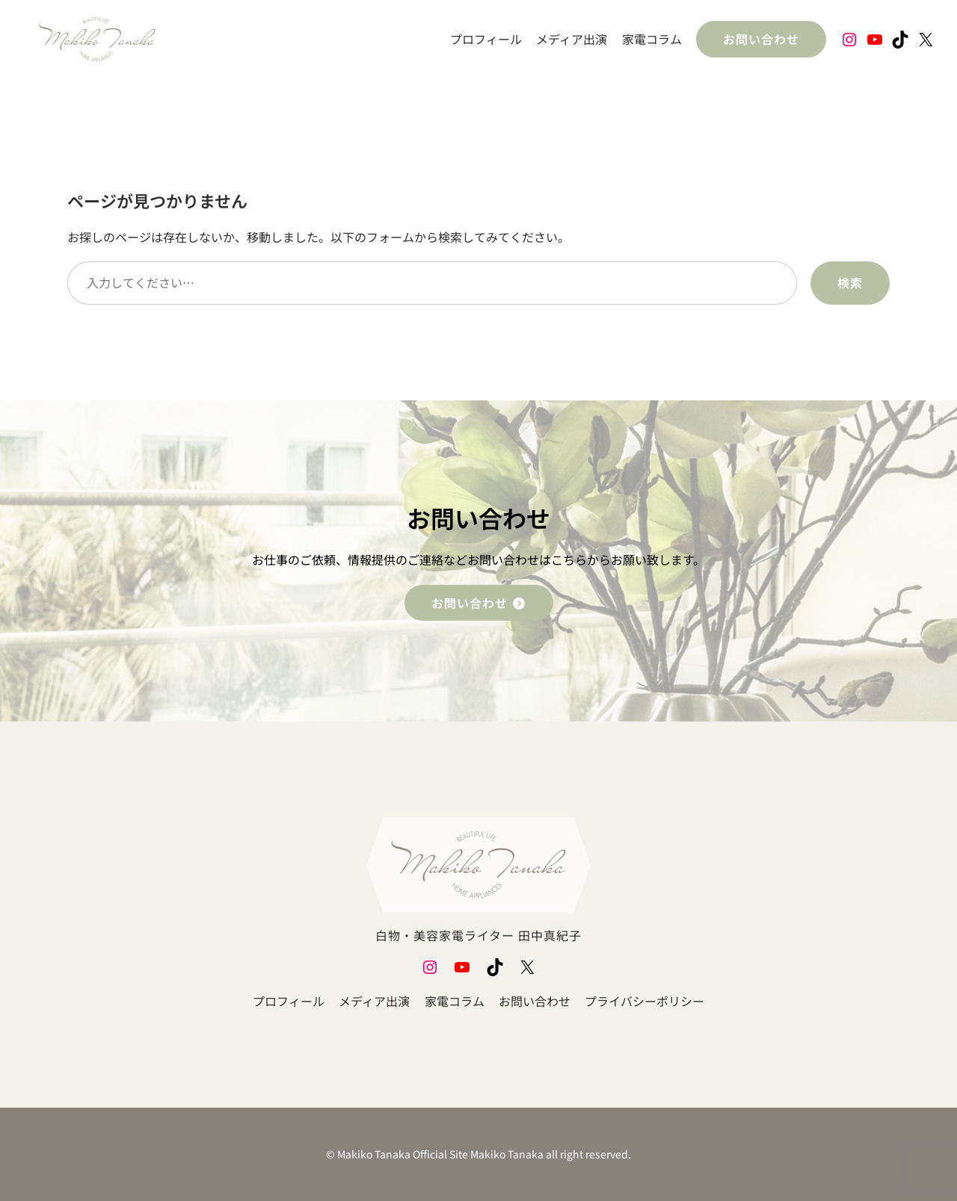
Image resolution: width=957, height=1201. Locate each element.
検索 (850, 282)
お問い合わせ (761, 39)
